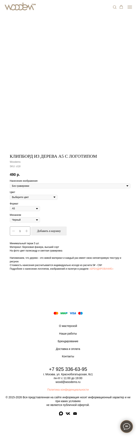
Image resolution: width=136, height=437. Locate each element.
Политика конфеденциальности (68, 389)
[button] (115, 7)
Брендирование (68, 341)
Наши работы (68, 333)
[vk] (68, 415)
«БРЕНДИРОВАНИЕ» (101, 268)
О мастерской (68, 325)
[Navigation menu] (130, 7)
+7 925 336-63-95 (68, 369)
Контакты (68, 356)
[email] (75, 415)
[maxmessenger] (60, 415)
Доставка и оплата (68, 348)
